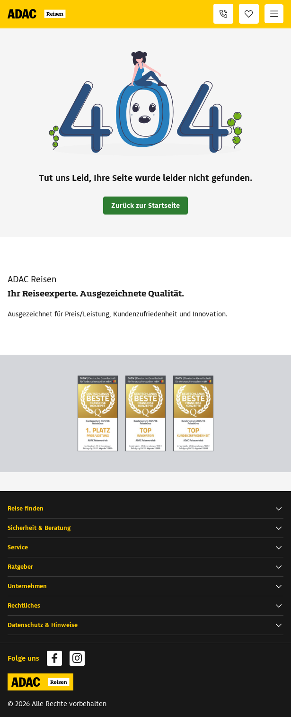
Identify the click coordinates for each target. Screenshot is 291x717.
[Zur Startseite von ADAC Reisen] (39, 13)
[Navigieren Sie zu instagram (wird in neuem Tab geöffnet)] (77, 658)
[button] (145, 509)
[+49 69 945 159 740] (223, 14)
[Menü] (274, 13)
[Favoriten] (249, 14)
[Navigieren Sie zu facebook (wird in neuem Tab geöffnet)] (54, 658)
